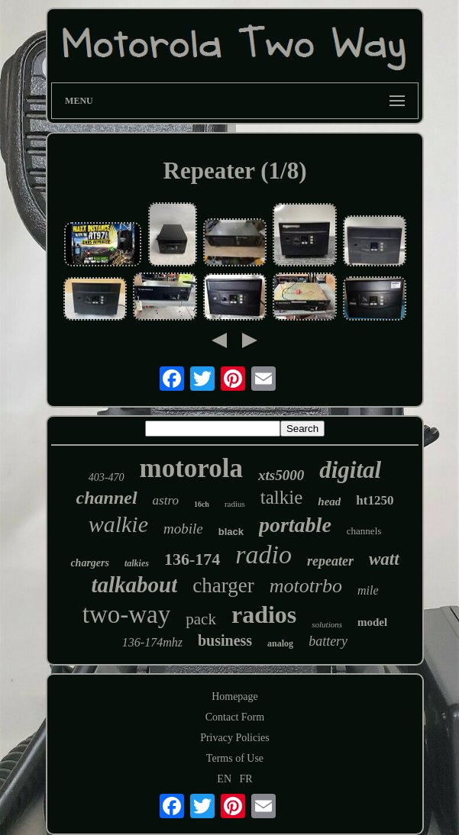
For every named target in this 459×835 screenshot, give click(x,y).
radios (263, 614)
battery (328, 641)
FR (246, 779)
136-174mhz (152, 642)
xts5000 (281, 475)
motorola (191, 468)
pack (201, 619)
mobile (183, 529)
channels (364, 531)
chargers (89, 563)
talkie (281, 497)
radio (263, 554)
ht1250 (374, 500)
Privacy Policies (235, 737)
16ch (201, 504)
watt (384, 559)
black (231, 531)
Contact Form (234, 717)
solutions (327, 624)
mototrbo (306, 586)
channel (106, 498)
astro (166, 500)
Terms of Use (234, 758)
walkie (118, 524)
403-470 (106, 477)
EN (224, 779)
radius (235, 503)
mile (368, 590)
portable (295, 525)
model (372, 622)
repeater (330, 561)
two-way (126, 614)
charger (223, 585)
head (329, 501)
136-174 (192, 559)
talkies (136, 563)
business (225, 640)
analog (280, 643)
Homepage (235, 696)
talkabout (134, 584)
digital (350, 469)
